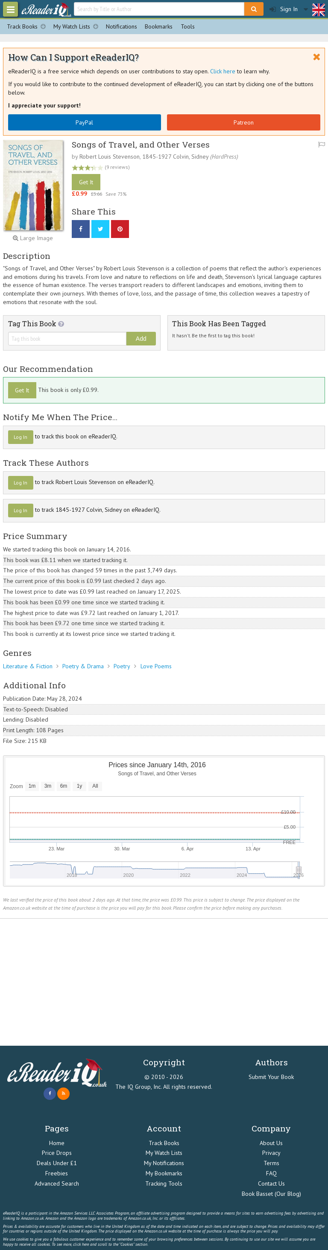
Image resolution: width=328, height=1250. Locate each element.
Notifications (121, 26)
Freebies (56, 1173)
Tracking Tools (163, 1183)
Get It (86, 182)
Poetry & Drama (83, 666)
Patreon (244, 122)
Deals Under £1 (57, 1163)
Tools (188, 26)
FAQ (271, 1173)
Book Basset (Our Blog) (271, 1194)
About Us (271, 1143)
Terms (271, 1163)
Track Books (28, 26)
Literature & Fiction (28, 666)
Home (56, 1143)
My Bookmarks (164, 1173)
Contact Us (271, 1183)
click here (81, 1244)
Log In (20, 437)
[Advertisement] (164, 982)
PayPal (84, 122)
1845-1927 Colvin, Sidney (175, 156)
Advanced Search (57, 1183)
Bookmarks (159, 26)
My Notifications (164, 1163)
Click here (222, 71)
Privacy (271, 1153)
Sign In (283, 9)
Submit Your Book (271, 1077)
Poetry (122, 666)
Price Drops (57, 1153)
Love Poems (156, 666)
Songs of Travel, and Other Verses (141, 144)
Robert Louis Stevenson (109, 156)
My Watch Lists (77, 26)
